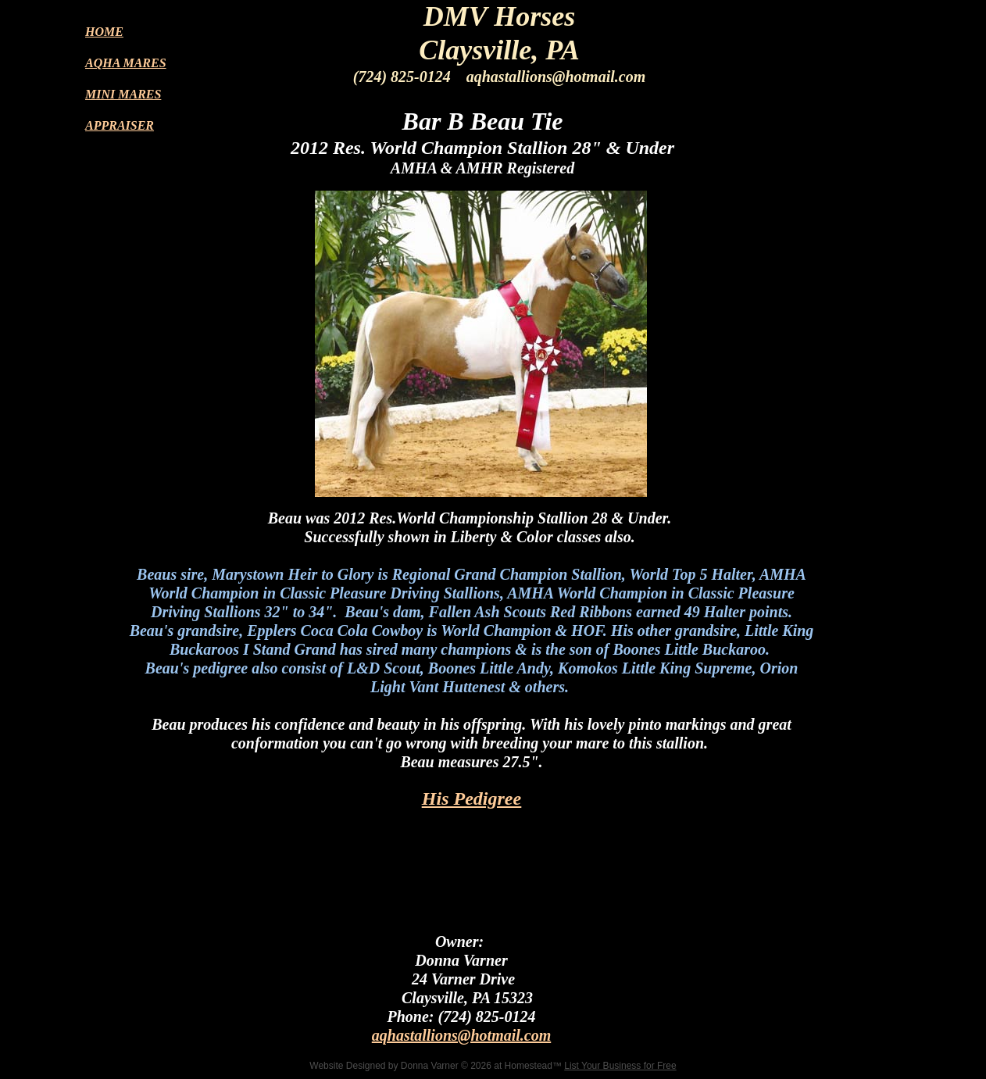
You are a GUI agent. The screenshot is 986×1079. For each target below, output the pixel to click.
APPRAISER (119, 125)
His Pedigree (471, 798)
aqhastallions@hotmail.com (461, 1035)
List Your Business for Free (620, 1065)
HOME (104, 31)
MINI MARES (123, 94)
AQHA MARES (125, 63)
